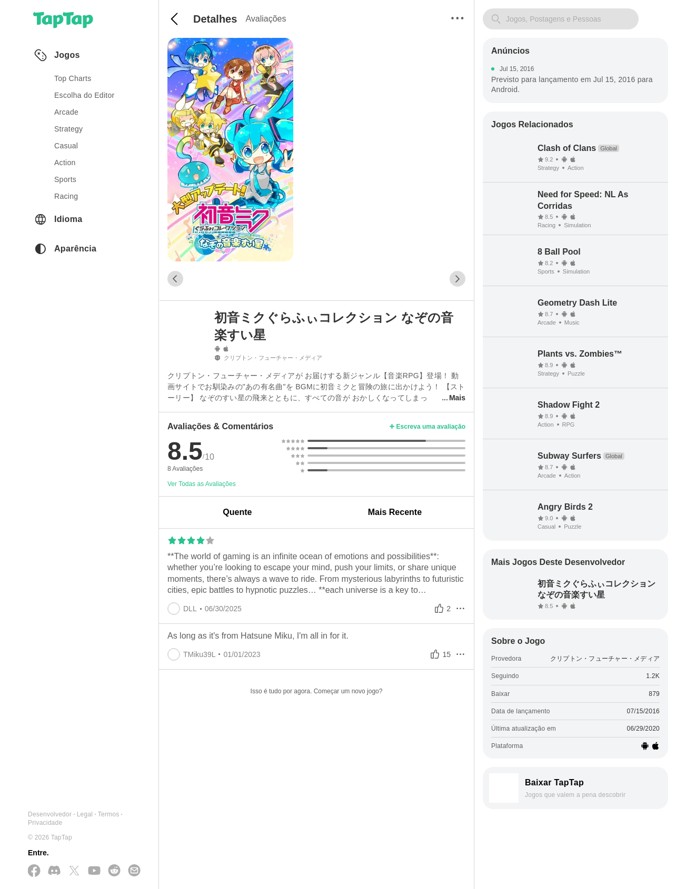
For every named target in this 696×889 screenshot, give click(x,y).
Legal (85, 814)
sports (65, 179)
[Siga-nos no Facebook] (34, 871)
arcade (66, 112)
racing (66, 196)
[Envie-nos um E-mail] (134, 871)
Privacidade (45, 822)
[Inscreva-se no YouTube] (94, 871)
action (65, 162)
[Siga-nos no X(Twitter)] (74, 871)
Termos (109, 814)
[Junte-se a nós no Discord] (54, 871)
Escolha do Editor (84, 95)
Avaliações (265, 18)
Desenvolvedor (50, 814)
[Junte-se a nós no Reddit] (114, 871)
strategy (68, 129)
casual (66, 146)
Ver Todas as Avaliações (201, 484)
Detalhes (215, 19)
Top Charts (73, 78)
